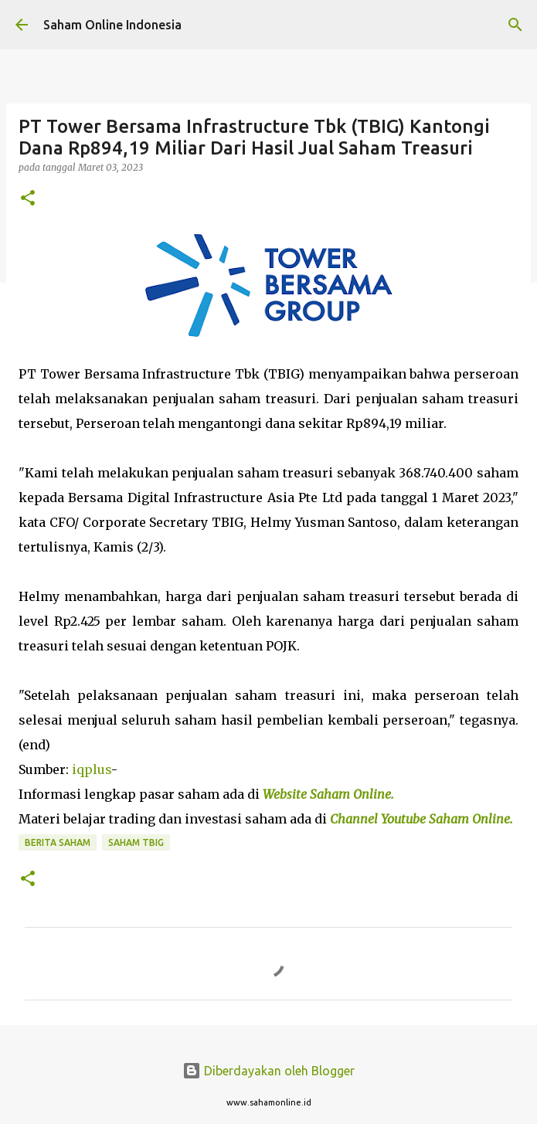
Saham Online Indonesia (112, 25)
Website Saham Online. (330, 794)
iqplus (91, 769)
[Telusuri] (515, 24)
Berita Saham (57, 842)
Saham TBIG (136, 842)
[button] (28, 198)
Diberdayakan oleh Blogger (268, 1071)
